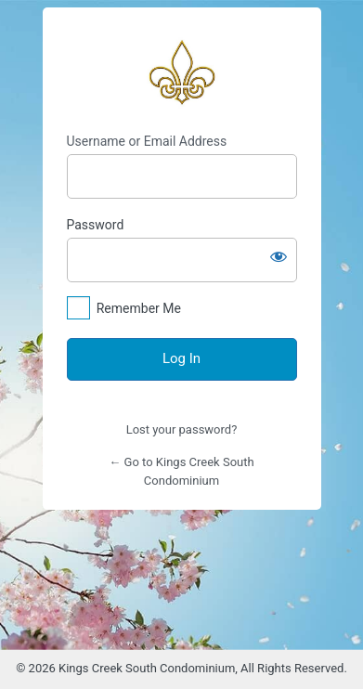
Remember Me (139, 308)
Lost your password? (182, 429)
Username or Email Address (147, 141)
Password (95, 224)
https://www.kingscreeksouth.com (182, 71)
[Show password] (278, 256)
